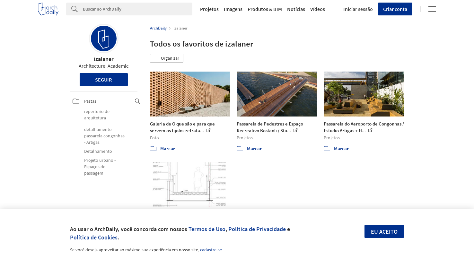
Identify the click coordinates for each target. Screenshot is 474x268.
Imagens (233, 9)
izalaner (104, 59)
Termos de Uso (207, 229)
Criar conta (395, 9)
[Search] (137, 9)
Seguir (103, 79)
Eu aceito (384, 231)
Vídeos (317, 9)
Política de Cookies (94, 237)
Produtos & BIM (265, 9)
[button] (166, 58)
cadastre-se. (211, 250)
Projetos (209, 9)
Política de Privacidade (257, 229)
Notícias (296, 9)
